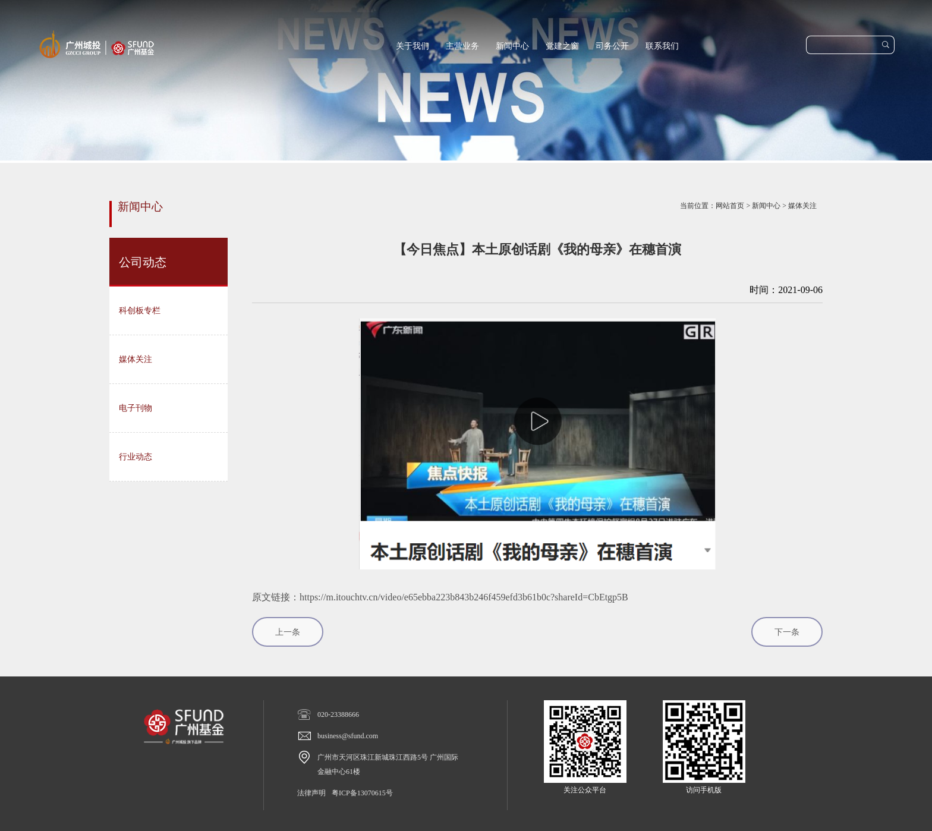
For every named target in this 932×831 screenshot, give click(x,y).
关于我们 (412, 46)
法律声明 (311, 793)
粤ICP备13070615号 (362, 793)
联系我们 (662, 46)
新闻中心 (512, 46)
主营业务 (462, 46)
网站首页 (730, 206)
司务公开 (612, 46)
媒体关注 (802, 206)
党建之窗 (562, 46)
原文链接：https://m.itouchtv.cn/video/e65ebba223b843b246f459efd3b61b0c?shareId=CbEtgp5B (440, 597)
